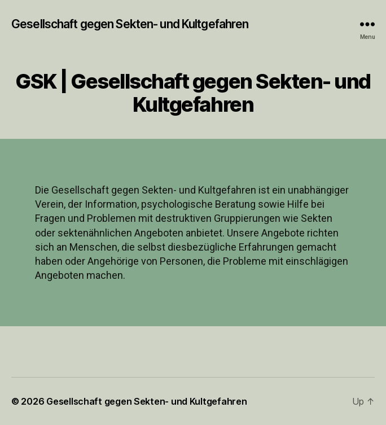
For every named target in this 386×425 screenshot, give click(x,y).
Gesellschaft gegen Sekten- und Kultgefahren (129, 24)
